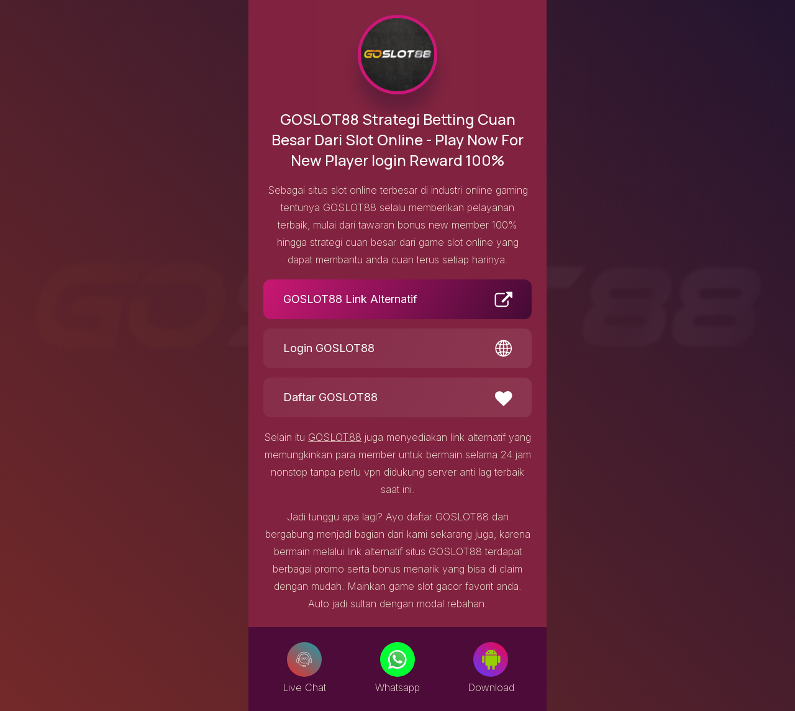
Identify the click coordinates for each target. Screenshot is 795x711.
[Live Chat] (304, 659)
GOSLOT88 (334, 437)
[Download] (490, 659)
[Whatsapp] (397, 659)
